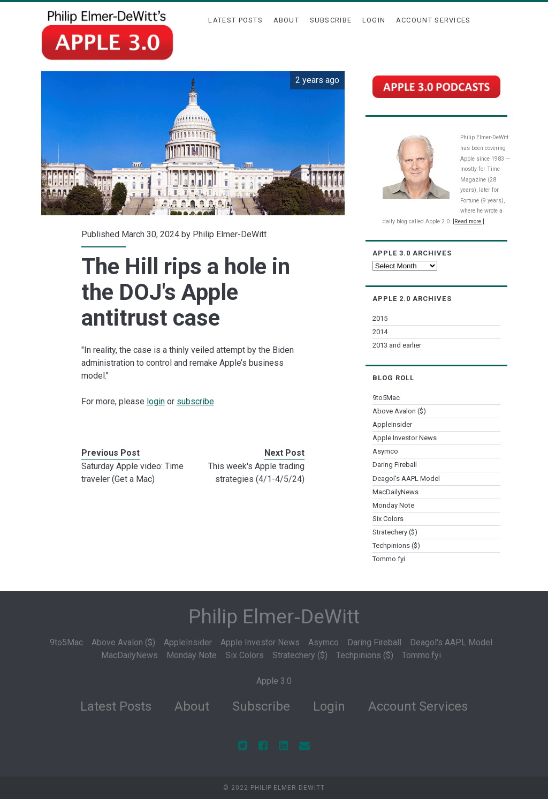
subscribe (195, 401)
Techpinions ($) (396, 545)
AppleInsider (392, 424)
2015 (379, 318)
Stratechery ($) (394, 532)
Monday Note (393, 505)
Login (374, 20)
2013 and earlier (396, 345)
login (156, 401)
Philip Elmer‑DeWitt (273, 616)
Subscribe (331, 20)
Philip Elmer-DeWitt (230, 234)
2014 (379, 332)
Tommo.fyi (388, 559)
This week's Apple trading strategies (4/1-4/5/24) (256, 472)
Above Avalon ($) (399, 411)
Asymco (385, 451)
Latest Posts (235, 20)
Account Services (433, 20)
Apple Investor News (404, 438)
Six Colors (388, 519)
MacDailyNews (395, 492)
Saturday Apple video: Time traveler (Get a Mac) (132, 472)
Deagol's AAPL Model (406, 478)
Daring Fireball (394, 465)
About (286, 20)
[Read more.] (468, 221)
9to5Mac (386, 398)
